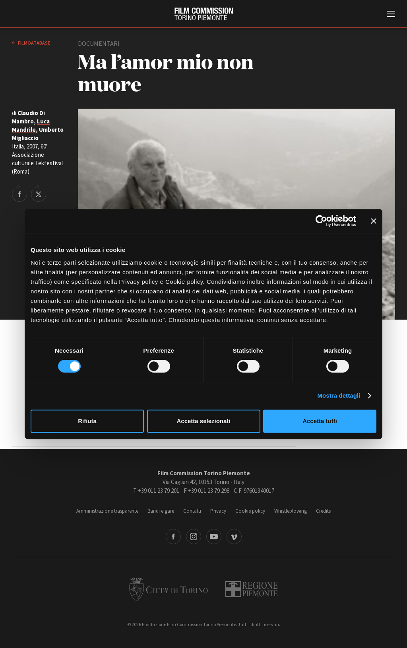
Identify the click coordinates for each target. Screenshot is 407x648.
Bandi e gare (160, 510)
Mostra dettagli (338, 395)
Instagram (193, 536)
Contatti (192, 510)
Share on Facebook (19, 193)
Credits (323, 510)
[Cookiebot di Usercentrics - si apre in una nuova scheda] (321, 221)
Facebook (173, 536)
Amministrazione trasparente (107, 510)
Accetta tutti (319, 421)
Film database (33, 43)
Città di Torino (168, 589)
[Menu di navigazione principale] (391, 15)
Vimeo (234, 536)
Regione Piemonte (251, 589)
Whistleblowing (290, 510)
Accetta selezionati (203, 421)
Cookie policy (250, 510)
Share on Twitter (38, 193)
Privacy (218, 510)
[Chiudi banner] (373, 221)
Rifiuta (87, 421)
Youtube (213, 536)
